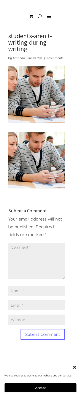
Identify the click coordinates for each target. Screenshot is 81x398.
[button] (74, 367)
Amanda (19, 58)
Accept (40, 388)
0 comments (55, 58)
